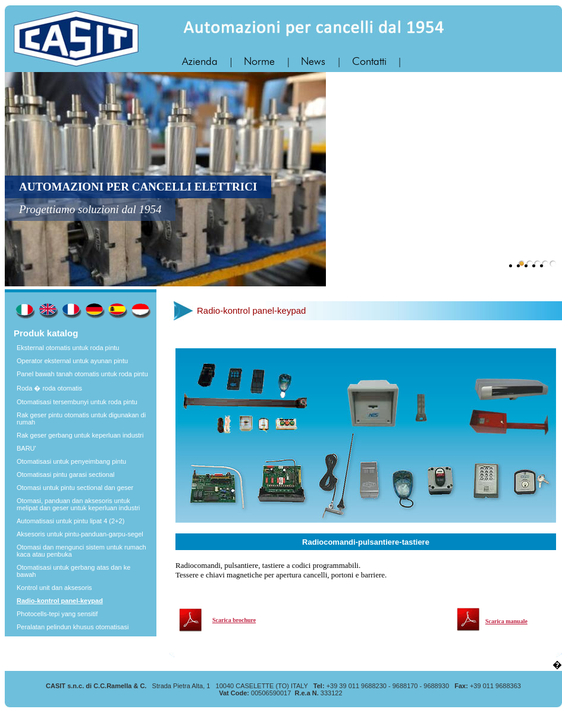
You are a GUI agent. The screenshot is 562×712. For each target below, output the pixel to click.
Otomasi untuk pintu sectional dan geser (75, 487)
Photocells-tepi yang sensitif (57, 613)
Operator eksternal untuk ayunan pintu (72, 360)
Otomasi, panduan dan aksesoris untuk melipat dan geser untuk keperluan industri (78, 504)
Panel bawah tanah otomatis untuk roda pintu (82, 373)
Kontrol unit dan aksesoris (54, 587)
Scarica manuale (506, 621)
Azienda (201, 62)
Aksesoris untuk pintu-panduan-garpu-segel (80, 534)
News (314, 62)
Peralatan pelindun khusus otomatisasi (72, 626)
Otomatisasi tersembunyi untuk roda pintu (77, 401)
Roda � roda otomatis (49, 388)
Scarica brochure (234, 620)
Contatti (371, 62)
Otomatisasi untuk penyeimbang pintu (71, 461)
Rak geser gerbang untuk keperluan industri (80, 435)
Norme (261, 62)
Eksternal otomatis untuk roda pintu (68, 347)
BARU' (26, 448)
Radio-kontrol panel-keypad (60, 600)
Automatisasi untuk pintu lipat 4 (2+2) (70, 520)
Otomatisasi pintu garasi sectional (65, 474)
